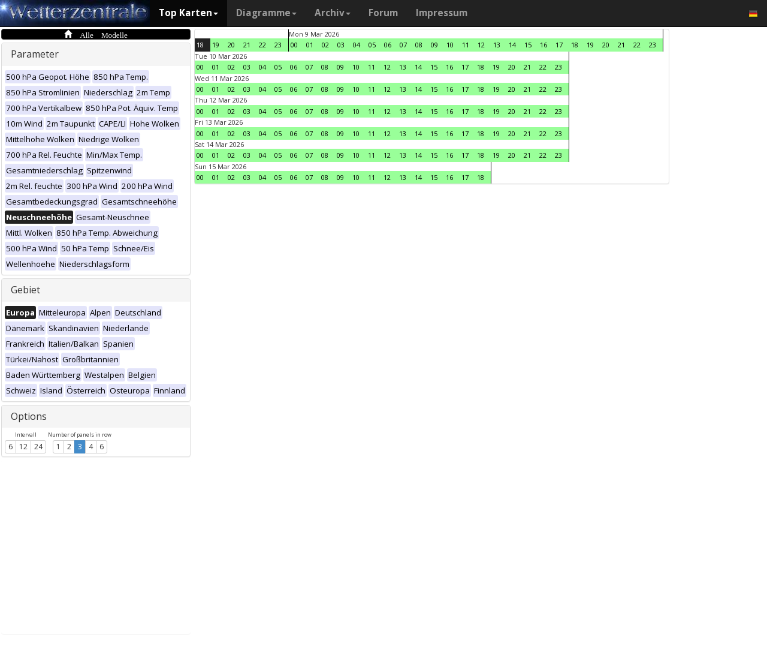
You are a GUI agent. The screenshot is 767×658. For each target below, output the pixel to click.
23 (278, 44)
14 (512, 44)
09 (434, 44)
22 (262, 44)
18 (200, 44)
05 (372, 44)
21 (246, 44)
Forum (383, 13)
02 (325, 44)
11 (465, 44)
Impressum (441, 13)
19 (215, 44)
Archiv (333, 13)
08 (418, 44)
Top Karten (188, 13)
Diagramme (266, 13)
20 (231, 44)
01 (309, 44)
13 (496, 44)
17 (559, 44)
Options (29, 416)
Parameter (35, 54)
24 (38, 446)
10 (450, 44)
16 (543, 44)
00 (294, 44)
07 (403, 44)
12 (23, 446)
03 (341, 44)
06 (387, 44)
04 (356, 44)
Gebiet (25, 289)
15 (528, 44)
